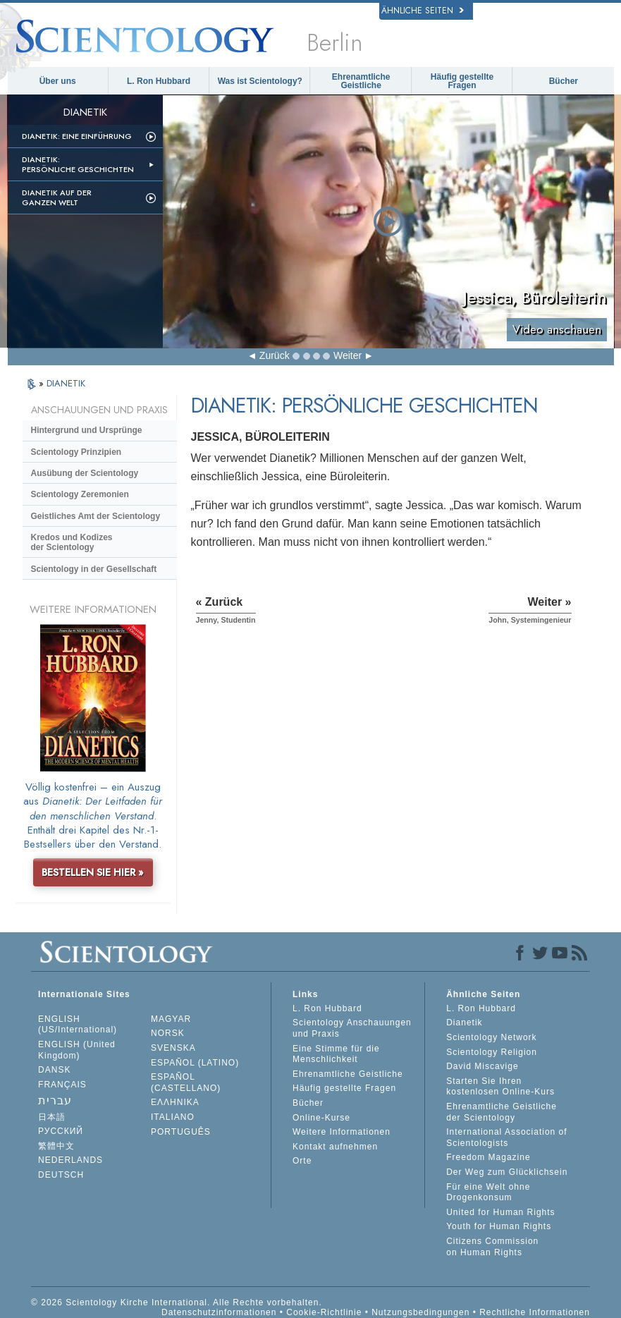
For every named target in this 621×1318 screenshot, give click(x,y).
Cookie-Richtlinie (324, 1312)
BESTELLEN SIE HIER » (93, 872)
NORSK (168, 1033)
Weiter (347, 355)
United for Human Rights (500, 1212)
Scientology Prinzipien (76, 452)
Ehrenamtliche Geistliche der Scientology (501, 1112)
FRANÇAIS (62, 1085)
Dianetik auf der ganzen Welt (57, 197)
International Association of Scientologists (506, 1137)
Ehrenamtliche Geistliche (361, 81)
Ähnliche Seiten (422, 10)
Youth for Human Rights (498, 1226)
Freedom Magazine (488, 1157)
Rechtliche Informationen (534, 1312)
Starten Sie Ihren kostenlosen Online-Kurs (500, 1086)
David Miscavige (482, 1066)
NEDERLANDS (70, 1160)
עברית (55, 1100)
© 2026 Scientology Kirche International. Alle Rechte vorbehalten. (176, 1302)
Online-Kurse (321, 1118)
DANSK (54, 1070)
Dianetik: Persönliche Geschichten (78, 164)
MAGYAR (171, 1019)
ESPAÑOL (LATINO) (195, 1063)
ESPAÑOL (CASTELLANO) (186, 1082)
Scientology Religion (491, 1052)
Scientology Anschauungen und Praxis (352, 1028)
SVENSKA (173, 1048)
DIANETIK (66, 383)
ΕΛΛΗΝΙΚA (175, 1102)
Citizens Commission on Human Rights (492, 1246)
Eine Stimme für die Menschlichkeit (336, 1054)
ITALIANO (173, 1117)
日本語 (52, 1117)
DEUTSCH (61, 1175)
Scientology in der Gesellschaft (94, 569)
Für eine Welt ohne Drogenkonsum (488, 1192)
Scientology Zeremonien (80, 494)
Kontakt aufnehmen (335, 1147)
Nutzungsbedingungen (420, 1312)
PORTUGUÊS (181, 1132)
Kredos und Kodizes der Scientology (72, 542)
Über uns (57, 81)
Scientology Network (491, 1037)
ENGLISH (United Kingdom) (77, 1050)
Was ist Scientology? (260, 81)
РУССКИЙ (60, 1131)
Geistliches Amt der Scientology (96, 516)
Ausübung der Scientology (85, 473)
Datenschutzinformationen (218, 1312)
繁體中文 (56, 1146)
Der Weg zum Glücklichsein (506, 1172)
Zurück (274, 355)
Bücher (563, 81)
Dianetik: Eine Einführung (77, 136)
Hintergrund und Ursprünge (86, 430)
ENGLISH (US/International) (77, 1024)
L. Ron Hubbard (158, 81)
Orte (302, 1161)
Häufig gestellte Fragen (462, 81)
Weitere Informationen (342, 1132)
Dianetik (464, 1022)
